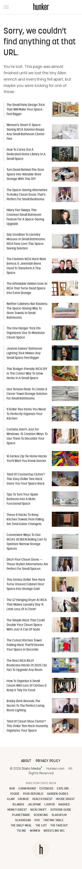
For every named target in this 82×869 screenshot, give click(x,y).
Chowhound (27, 788)
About (26, 761)
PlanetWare (21, 815)
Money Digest (17, 810)
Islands (18, 804)
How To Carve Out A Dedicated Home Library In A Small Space (26, 154)
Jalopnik (34, 804)
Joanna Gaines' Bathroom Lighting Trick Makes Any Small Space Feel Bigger (24, 353)
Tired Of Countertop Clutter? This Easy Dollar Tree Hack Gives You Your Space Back (26, 479)
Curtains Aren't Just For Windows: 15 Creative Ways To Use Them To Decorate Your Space (27, 436)
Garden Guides (57, 794)
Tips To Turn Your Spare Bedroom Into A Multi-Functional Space (22, 499)
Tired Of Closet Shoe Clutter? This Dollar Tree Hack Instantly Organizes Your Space (27, 726)
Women (35, 831)
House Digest (65, 799)
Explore (63, 788)
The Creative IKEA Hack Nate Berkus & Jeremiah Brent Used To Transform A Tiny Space (26, 266)
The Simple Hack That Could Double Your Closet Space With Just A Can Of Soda (26, 625)
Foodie (14, 794)
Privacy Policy (48, 761)
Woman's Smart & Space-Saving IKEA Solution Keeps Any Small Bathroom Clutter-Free (26, 132)
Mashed (64, 804)
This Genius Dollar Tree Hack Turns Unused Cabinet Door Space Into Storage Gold (26, 584)
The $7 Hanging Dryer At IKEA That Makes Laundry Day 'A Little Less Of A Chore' (27, 605)
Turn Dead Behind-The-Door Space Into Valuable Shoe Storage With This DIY (25, 174)
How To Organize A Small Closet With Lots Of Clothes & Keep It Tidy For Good (27, 686)
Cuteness (46, 788)
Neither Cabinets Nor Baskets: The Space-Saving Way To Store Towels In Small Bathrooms (27, 311)
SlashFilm (59, 815)
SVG (37, 820)
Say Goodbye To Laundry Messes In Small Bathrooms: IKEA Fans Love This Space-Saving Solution (26, 241)
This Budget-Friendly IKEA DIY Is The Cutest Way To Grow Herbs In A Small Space (27, 374)
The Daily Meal (21, 825)
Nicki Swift (38, 810)
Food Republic (33, 794)
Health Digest (42, 799)
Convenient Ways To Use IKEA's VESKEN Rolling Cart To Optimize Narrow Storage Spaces (27, 542)
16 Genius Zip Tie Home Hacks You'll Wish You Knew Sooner (27, 459)
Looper (49, 804)
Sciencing (41, 815)
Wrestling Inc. (54, 831)
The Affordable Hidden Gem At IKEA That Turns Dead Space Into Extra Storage (27, 288)
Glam (10, 799)
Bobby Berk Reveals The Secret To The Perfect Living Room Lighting (25, 706)
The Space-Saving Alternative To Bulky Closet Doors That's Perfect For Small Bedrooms (27, 195)
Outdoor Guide (60, 810)
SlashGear (23, 820)
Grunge (23, 799)
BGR (12, 788)
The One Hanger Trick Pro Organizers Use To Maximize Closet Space (26, 333)
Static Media (31, 768)
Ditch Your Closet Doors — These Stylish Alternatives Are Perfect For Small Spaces (27, 564)
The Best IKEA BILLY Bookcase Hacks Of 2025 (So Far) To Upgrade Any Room (27, 665)
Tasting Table (53, 820)
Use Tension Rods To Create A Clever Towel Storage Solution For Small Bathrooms (27, 394)
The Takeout (59, 825)
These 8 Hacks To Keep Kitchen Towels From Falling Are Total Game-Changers (25, 519)
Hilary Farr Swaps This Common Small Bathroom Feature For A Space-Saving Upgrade (25, 217)
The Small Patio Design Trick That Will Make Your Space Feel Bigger (26, 110)
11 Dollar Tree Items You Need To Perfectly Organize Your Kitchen (26, 414)
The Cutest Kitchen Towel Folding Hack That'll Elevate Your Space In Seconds (25, 645)
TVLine (21, 831)
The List (41, 825)
